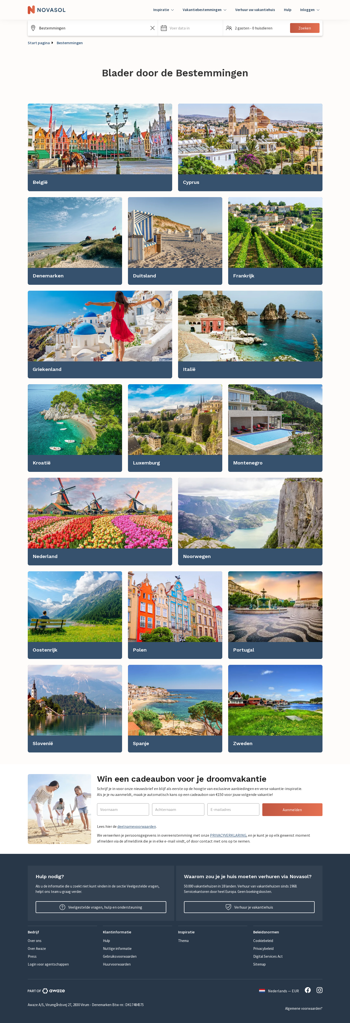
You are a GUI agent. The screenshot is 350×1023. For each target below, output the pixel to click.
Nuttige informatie (117, 948)
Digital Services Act (268, 956)
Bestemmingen (70, 42)
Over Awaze (37, 948)
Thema (183, 940)
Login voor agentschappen (48, 964)
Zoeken (304, 28)
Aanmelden (292, 809)
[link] (100, 147)
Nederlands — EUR (279, 991)
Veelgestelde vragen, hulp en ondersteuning (100, 907)
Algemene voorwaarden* (303, 1008)
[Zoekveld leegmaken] (152, 28)
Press (32, 956)
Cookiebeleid (263, 940)
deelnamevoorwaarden (136, 826)
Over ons (35, 940)
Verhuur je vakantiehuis (249, 907)
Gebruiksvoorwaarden (120, 956)
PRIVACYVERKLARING (228, 835)
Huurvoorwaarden (117, 964)
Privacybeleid (263, 948)
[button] (190, 28)
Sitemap (259, 964)
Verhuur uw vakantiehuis (255, 9)
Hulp (287, 9)
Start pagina (39, 42)
